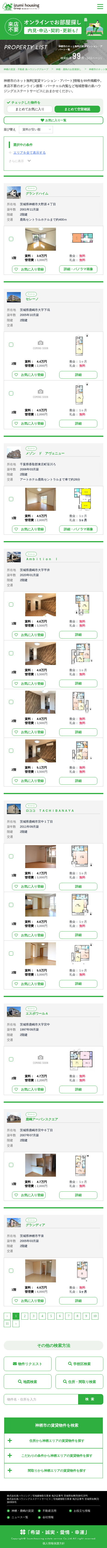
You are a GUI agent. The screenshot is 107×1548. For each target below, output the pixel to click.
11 (7, 1323)
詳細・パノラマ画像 (78, 269)
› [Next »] (16, 1323)
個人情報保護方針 (54, 1543)
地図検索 (30, 1382)
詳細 (78, 375)
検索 (90, 1399)
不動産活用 (49, 1510)
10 (95, 1316)
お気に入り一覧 (55, 120)
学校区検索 (82, 1364)
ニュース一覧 (20, 1517)
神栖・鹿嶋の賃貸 (23, 1510)
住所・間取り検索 (82, 1382)
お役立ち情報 (82, 1510)
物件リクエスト (30, 1364)
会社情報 (48, 1517)
